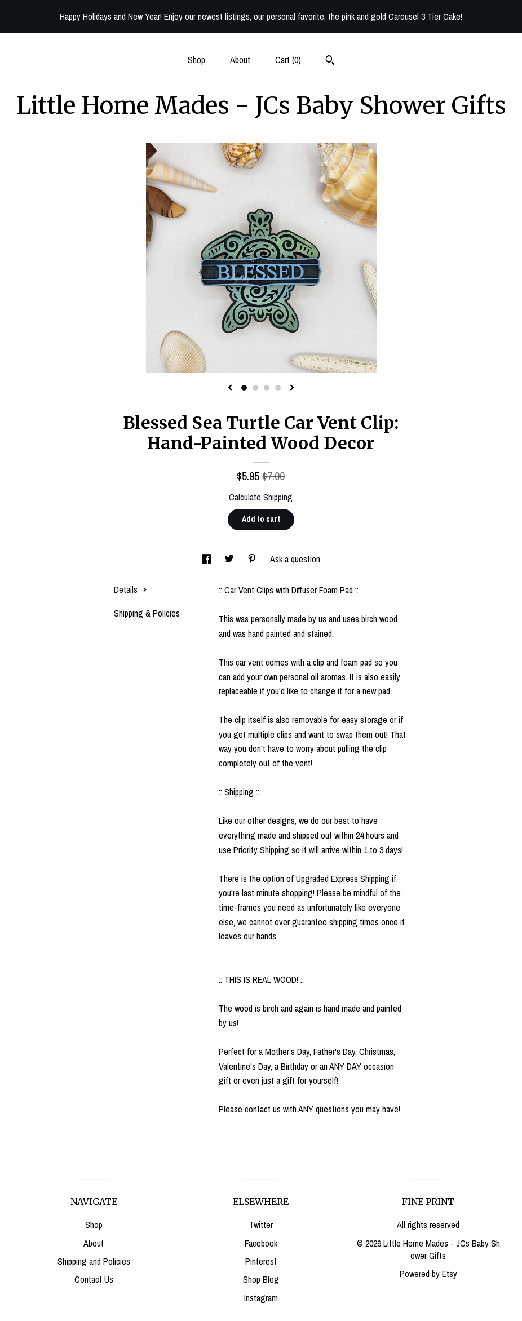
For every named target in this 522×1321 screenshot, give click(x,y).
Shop (196, 60)
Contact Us (93, 1279)
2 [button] (255, 388)
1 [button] (244, 388)
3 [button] (266, 388)
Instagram (261, 1298)
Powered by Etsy (428, 1273)
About (240, 60)
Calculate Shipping (261, 497)
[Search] (330, 61)
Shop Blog (261, 1279)
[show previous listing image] (230, 388)
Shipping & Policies (147, 613)
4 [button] (278, 388)
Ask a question (295, 559)
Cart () (288, 60)
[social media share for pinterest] (253, 559)
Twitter (261, 1224)
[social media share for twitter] (230, 559)
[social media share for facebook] (207, 559)
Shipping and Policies (93, 1261)
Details (130, 589)
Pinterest (261, 1261)
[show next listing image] (292, 388)
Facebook (261, 1243)
